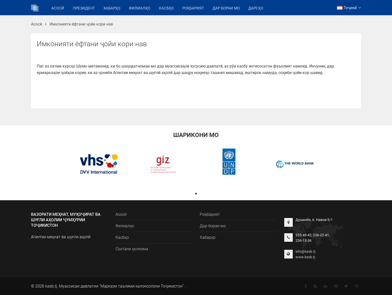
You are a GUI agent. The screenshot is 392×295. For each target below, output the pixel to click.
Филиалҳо (139, 7)
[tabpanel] (97, 164)
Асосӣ (57, 8)
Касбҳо (166, 8)
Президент (84, 8)
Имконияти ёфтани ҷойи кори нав (81, 24)
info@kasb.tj (305, 252)
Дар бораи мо (226, 8)
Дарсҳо (255, 8)
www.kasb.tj (305, 257)
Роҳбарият (193, 8)
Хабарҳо (112, 8)
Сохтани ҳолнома (132, 248)
